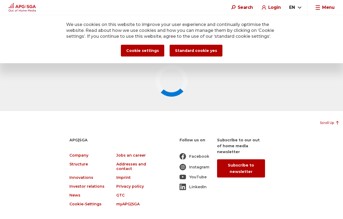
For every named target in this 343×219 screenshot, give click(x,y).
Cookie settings (142, 50)
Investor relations (87, 186)
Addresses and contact (131, 166)
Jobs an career (131, 155)
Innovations (81, 177)
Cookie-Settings (85, 204)
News (74, 195)
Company (78, 155)
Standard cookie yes (196, 50)
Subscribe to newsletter (241, 168)
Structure (78, 164)
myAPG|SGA (128, 204)
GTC (120, 195)
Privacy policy (130, 186)
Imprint (123, 177)
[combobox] (295, 7)
